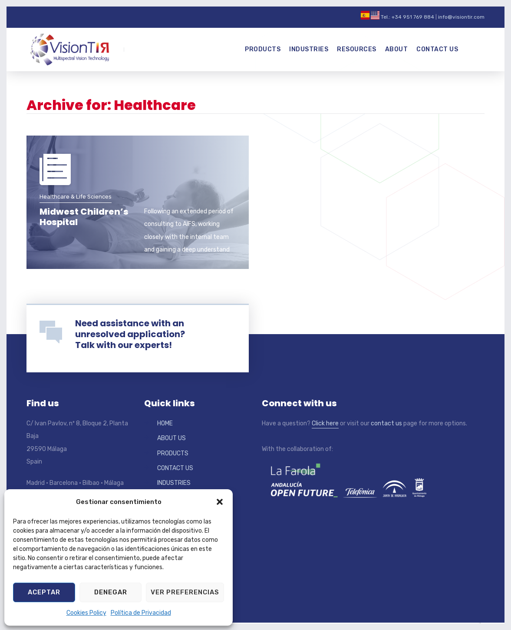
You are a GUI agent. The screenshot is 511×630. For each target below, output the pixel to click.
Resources (356, 49)
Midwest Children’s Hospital (84, 217)
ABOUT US (171, 438)
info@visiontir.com (461, 17)
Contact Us (437, 49)
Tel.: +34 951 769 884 (407, 17)
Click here (325, 423)
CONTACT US (175, 468)
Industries (308, 49)
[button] (219, 501)
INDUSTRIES (174, 483)
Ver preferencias (185, 592)
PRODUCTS (172, 453)
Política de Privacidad (141, 613)
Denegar (110, 592)
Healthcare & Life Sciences (76, 196)
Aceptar (44, 592)
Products (262, 49)
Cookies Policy (86, 613)
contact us (386, 423)
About (396, 49)
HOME (165, 423)
